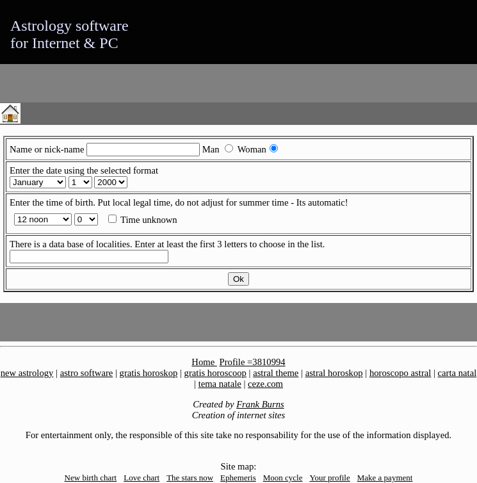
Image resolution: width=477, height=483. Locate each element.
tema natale (219, 384)
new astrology (27, 373)
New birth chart (91, 477)
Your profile (329, 477)
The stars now (189, 477)
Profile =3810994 (253, 362)
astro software (86, 373)
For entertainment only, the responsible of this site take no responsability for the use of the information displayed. (238, 435)
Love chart (141, 477)
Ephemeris (238, 477)
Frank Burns (260, 404)
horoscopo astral (400, 373)
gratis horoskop (149, 373)
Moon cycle (283, 477)
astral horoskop (334, 373)
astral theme (275, 373)
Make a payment (385, 477)
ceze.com (265, 384)
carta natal (457, 373)
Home (203, 362)
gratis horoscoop (215, 373)
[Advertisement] (150, 83)
